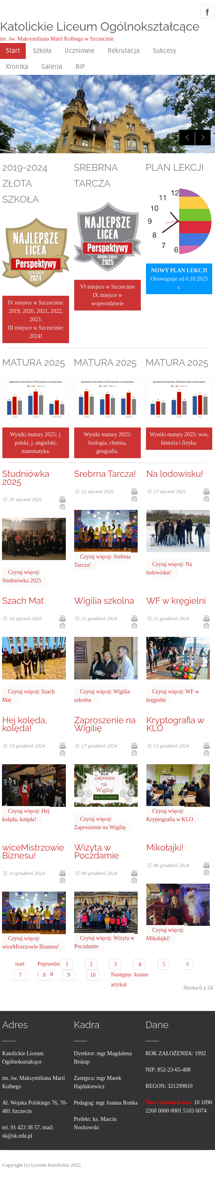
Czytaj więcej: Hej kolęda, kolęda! (25, 815)
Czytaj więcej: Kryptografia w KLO (169, 815)
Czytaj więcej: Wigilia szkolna (102, 696)
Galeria (51, 67)
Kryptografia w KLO (175, 724)
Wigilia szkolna (104, 600)
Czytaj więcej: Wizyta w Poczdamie (104, 942)
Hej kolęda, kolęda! (24, 724)
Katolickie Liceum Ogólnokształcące (100, 26)
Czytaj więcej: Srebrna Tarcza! (102, 561)
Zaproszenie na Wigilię (105, 724)
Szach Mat (23, 600)
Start (13, 51)
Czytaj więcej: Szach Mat (28, 696)
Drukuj (62, 499)
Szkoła (42, 51)
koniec (140, 975)
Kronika (17, 67)
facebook (207, 11)
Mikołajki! (165, 847)
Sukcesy (164, 51)
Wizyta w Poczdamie (96, 851)
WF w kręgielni (176, 600)
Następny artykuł (116, 976)
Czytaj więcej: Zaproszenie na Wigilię (100, 823)
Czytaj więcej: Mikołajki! (165, 934)
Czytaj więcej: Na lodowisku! (169, 568)
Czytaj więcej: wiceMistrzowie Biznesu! (30, 942)
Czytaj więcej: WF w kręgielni (172, 696)
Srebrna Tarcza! (105, 473)
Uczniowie (79, 51)
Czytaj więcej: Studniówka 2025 (21, 576)
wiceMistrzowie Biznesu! (33, 851)
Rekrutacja (124, 51)
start (20, 964)
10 (93, 975)
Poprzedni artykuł (43, 965)
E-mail (62, 506)
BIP (80, 67)
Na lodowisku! (174, 473)
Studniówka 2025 (25, 477)
